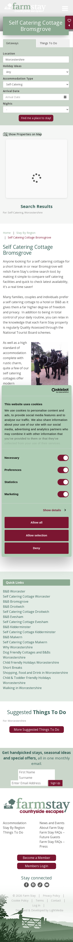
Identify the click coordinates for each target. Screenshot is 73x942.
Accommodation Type (18, 78)
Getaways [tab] (12, 43)
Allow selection (36, 535)
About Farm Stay (52, 827)
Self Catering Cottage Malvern (25, 642)
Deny (36, 548)
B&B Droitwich (13, 606)
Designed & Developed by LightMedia (39, 910)
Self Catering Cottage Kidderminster (29, 632)
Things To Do (13, 832)
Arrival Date (11, 91)
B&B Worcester (14, 591)
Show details (52, 510)
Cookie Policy (19, 900)
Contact (56, 900)
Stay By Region (25, 233)
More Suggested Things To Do (36, 729)
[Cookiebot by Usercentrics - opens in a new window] (52, 390)
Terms (40, 900)
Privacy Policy (51, 895)
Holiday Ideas (12, 66)
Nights (7, 103)
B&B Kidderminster (17, 627)
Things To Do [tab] (48, 43)
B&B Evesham (13, 617)
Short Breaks (12, 667)
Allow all (36, 522)
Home (7, 233)
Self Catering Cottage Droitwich (26, 611)
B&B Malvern (12, 637)
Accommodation (14, 823)
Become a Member (36, 858)
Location (9, 53)
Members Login (36, 866)
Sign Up (55, 783)
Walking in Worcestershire (22, 688)
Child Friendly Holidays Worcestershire (31, 662)
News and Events (52, 823)
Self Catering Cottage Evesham (25, 622)
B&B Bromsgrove (15, 601)
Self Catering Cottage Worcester (26, 596)
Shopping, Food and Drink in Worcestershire (35, 672)
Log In (36, 905)
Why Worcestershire (18, 647)
